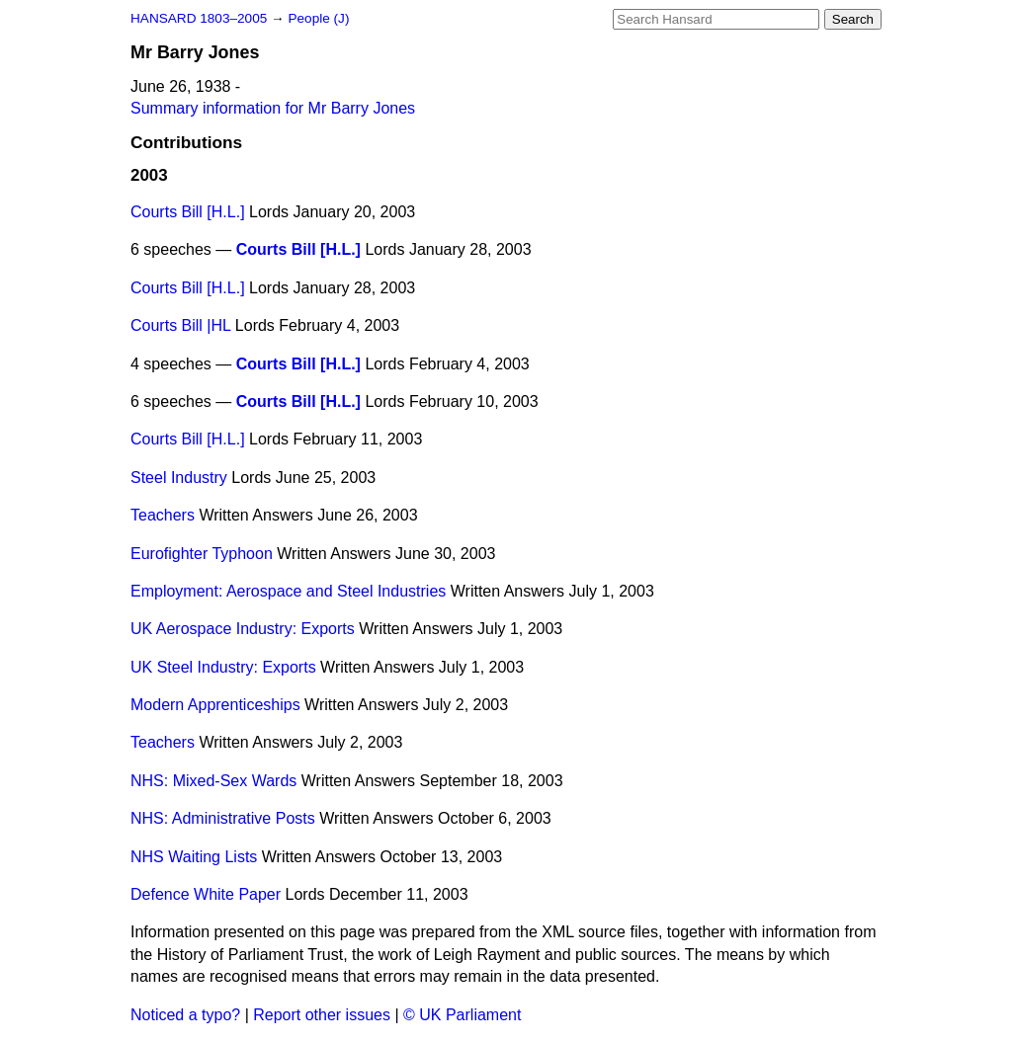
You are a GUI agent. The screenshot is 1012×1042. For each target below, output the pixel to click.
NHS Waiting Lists (193, 856)
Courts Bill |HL (180, 325)
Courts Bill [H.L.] (187, 211)
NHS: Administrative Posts (222, 818)
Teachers (162, 515)
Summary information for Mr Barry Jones (272, 108)
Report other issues (321, 1014)
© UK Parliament (462, 1014)
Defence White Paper (205, 894)
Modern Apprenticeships (215, 704)
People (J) (318, 18)
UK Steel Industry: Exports (223, 667)
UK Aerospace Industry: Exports (242, 628)
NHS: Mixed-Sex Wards (213, 780)
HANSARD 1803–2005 (198, 18)
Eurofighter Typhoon (201, 553)
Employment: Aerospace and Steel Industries (288, 591)
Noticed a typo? (185, 1014)
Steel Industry (178, 477)
